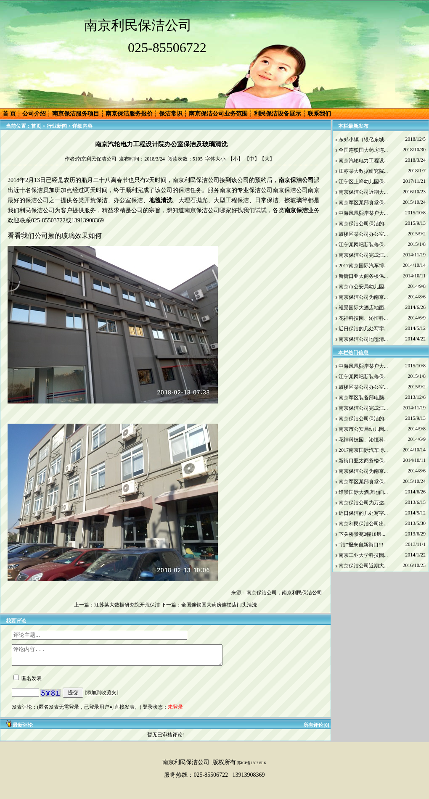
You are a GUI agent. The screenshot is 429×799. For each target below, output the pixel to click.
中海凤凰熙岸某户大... (363, 213)
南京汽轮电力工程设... (363, 160)
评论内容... (130, 657)
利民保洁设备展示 (277, 114)
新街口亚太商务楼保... (363, 276)
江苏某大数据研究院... (363, 171)
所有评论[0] (316, 729)
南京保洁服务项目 (75, 114)
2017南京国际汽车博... (363, 266)
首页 (36, 126)
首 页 (9, 114)
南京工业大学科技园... (363, 555)
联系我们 (319, 114)
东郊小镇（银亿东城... (363, 139)
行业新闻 (57, 126)
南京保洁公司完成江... (363, 255)
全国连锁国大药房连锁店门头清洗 (219, 605)
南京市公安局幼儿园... (363, 287)
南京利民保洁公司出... (363, 524)
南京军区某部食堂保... (363, 203)
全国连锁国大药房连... (363, 150)
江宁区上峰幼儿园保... (363, 182)
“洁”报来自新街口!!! (361, 545)
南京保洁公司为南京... (363, 297)
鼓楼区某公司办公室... (363, 234)
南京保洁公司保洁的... (363, 224)
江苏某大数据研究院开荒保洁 (127, 605)
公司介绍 (34, 114)
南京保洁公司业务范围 (218, 114)
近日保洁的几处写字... (363, 329)
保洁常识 (171, 114)
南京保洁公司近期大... (363, 192)
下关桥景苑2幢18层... (362, 534)
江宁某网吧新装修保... (363, 245)
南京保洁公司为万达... (363, 503)
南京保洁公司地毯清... (363, 339)
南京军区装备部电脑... (363, 398)
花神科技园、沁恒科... (363, 318)
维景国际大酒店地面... (363, 308)
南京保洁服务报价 (129, 114)
